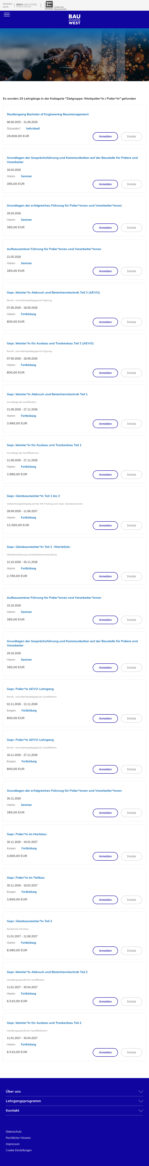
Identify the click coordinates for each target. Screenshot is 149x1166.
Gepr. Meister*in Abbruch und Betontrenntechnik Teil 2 (47, 972)
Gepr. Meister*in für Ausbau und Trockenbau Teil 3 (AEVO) (50, 343)
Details (131, 136)
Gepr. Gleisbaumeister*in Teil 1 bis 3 (33, 496)
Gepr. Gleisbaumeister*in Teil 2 (29, 921)
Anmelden (105, 136)
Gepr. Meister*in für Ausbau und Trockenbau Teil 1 (44, 445)
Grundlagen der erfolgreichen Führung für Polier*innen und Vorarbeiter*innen (64, 205)
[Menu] (7, 14)
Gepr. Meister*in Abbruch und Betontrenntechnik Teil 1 (47, 394)
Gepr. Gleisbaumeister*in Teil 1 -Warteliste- (39, 547)
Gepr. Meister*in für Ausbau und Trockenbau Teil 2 (44, 1023)
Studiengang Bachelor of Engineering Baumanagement (48, 114)
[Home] (74, 23)
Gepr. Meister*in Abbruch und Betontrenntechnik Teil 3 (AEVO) (53, 292)
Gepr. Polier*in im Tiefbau (26, 877)
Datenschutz (14, 1131)
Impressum (13, 1144)
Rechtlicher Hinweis (18, 1138)
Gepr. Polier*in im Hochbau (27, 834)
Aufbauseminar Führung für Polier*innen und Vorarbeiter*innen (54, 249)
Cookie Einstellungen (19, 1150)
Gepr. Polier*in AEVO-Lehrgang (30, 689)
